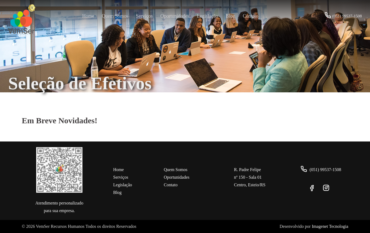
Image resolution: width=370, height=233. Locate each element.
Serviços (144, 16)
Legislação (207, 16)
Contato (250, 16)
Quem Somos (115, 16)
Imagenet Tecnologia (330, 226)
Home (88, 16)
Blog (230, 16)
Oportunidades (175, 16)
